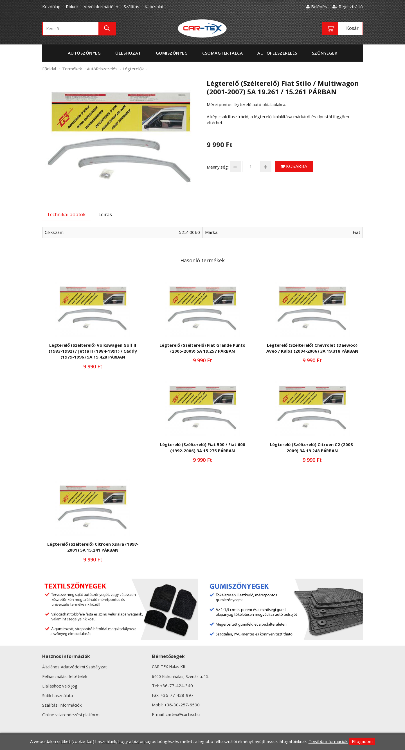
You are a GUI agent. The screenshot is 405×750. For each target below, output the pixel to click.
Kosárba (293, 166)
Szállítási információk (62, 705)
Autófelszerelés (102, 68)
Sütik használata (57, 695)
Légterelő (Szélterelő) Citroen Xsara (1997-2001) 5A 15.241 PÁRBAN (93, 547)
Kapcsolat (154, 6)
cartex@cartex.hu (183, 714)
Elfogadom (362, 741)
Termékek (72, 68)
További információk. (328, 741)
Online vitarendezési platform (71, 714)
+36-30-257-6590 (182, 705)
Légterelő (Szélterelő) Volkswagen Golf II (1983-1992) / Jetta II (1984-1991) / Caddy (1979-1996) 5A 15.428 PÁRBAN (93, 351)
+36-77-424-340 (176, 685)
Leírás (105, 214)
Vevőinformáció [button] (101, 6)
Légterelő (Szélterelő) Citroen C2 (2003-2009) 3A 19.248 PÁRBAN (312, 447)
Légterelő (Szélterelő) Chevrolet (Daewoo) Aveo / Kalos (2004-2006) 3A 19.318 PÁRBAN (312, 348)
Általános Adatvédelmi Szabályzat (74, 667)
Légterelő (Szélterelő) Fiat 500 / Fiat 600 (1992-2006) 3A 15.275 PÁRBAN (202, 447)
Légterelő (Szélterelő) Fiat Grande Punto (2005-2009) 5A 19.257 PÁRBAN (202, 348)
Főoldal (49, 68)
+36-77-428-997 (177, 695)
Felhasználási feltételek (64, 676)
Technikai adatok (66, 214)
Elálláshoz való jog (59, 686)
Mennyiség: (218, 167)
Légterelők (133, 68)
